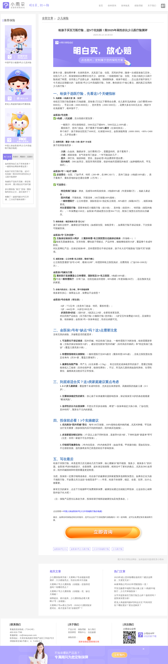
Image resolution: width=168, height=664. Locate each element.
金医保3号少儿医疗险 (80, 549)
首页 (101, 5)
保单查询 (112, 5)
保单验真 (125, 5)
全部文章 (47, 18)
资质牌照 (72, 632)
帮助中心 (82, 632)
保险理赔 (138, 5)
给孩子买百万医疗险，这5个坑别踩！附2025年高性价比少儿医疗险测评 (18, 174)
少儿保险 (63, 18)
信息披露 (92, 632)
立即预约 (119, 655)
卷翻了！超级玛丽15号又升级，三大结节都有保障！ (17, 198)
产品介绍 (72, 629)
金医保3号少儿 (60, 549)
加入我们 (92, 629)
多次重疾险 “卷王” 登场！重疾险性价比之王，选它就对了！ (18, 190)
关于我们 (152, 5)
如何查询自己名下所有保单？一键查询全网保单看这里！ (18, 165)
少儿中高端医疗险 (101, 549)
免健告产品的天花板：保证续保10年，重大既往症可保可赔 (18, 182)
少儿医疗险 (118, 549)
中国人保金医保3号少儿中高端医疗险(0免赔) (82, 511)
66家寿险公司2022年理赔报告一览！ (131, 584)
